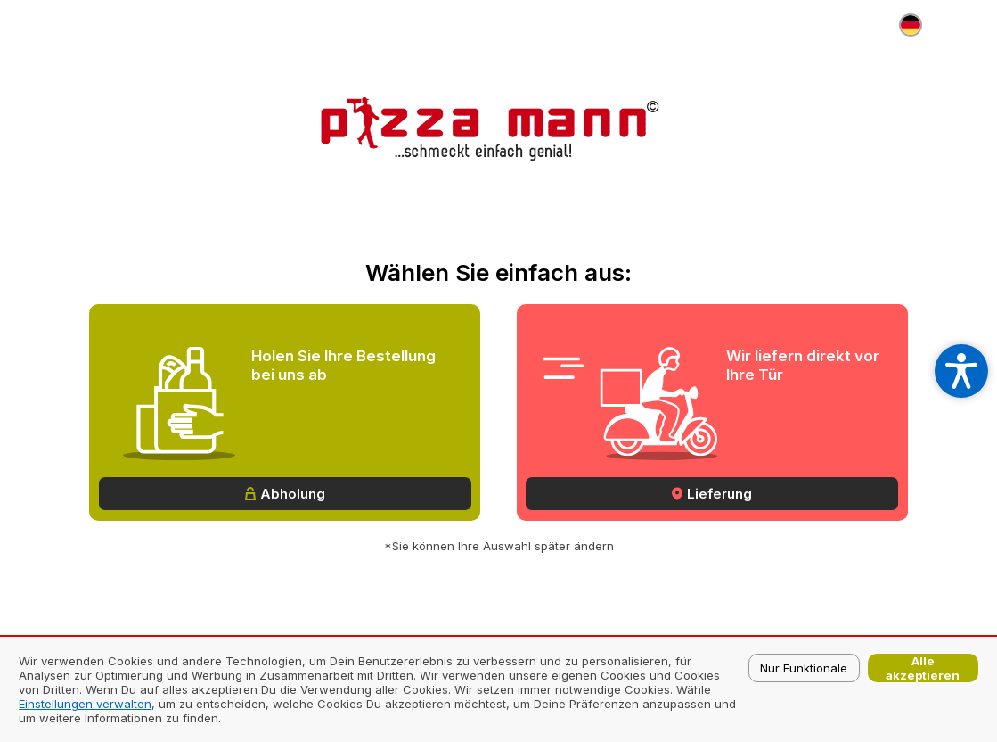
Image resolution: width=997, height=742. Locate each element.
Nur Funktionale (803, 668)
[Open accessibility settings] (961, 371)
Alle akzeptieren (923, 668)
